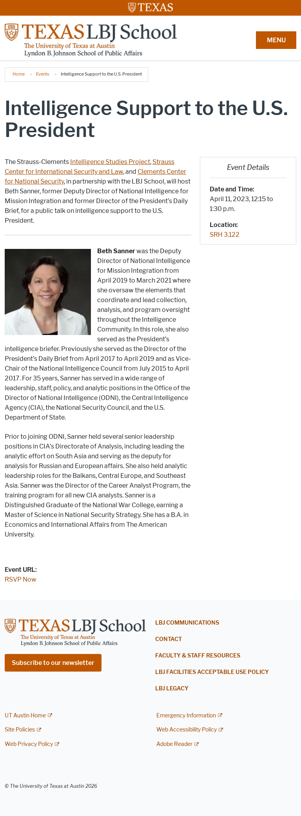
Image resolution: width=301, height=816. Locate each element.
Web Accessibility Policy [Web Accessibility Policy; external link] (186, 729)
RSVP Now (20, 579)
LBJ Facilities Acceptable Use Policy (212, 672)
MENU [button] (276, 40)
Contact (168, 639)
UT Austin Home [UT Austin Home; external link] (25, 715)
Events (42, 74)
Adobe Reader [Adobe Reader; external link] (174, 744)
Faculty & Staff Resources (197, 655)
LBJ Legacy (172, 688)
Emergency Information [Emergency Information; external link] (186, 715)
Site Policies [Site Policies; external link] (20, 729)
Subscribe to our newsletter (53, 662)
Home (19, 74)
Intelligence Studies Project (110, 162)
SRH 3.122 (224, 234)
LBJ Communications (187, 623)
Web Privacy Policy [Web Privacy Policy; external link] (29, 744)
